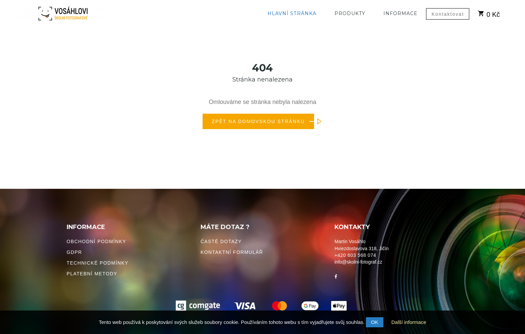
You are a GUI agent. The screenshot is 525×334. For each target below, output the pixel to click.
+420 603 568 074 (355, 255)
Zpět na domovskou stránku (263, 121)
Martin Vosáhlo (350, 241)
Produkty (349, 13)
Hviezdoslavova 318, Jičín (361, 248)
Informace (400, 13)
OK (374, 322)
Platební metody (92, 273)
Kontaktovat (448, 14)
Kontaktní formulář (232, 252)
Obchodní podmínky (96, 241)
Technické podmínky (98, 263)
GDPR (74, 252)
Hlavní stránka (292, 13)
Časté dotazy (221, 241)
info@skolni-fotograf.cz (358, 262)
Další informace (408, 322)
